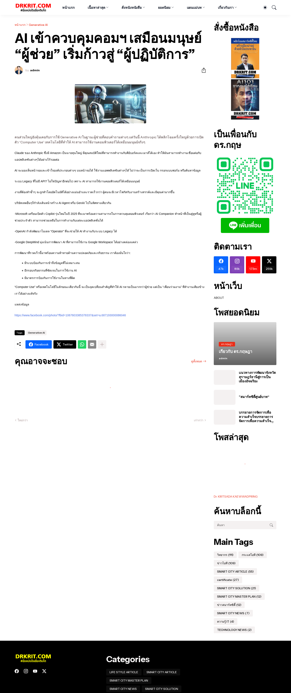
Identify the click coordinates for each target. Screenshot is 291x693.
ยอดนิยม (164, 7)
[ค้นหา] (272, 7)
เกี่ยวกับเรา (226, 7)
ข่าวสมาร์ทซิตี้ (229, 605)
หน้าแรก (68, 7)
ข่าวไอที (226, 563)
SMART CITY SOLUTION (236, 588)
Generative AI (38, 25)
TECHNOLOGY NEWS (234, 630)
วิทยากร (225, 555)
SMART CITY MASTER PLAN (239, 596)
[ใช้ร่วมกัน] (202, 70)
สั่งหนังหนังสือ (131, 7)
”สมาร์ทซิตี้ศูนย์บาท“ (254, 397)
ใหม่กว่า (23, 420)
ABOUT (219, 298)
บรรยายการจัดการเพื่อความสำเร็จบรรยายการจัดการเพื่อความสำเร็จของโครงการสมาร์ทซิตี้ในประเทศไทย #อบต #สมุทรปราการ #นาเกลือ (257, 416)
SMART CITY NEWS (233, 613)
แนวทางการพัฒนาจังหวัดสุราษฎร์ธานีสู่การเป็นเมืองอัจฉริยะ (257, 376)
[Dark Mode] (263, 7)
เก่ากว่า (198, 420)
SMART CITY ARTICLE (235, 571)
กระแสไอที (252, 555)
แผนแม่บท (194, 7)
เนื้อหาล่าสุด (96, 7)
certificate (228, 580)
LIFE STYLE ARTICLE (124, 672)
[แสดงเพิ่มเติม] (102, 344)
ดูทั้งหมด (196, 361)
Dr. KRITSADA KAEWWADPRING (236, 496)
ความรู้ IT (225, 621)
